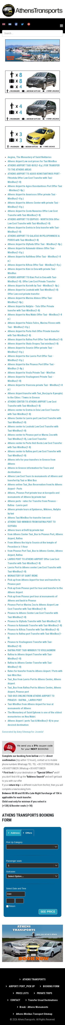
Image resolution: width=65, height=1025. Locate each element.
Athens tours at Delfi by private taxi (26, 530)
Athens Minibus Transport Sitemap (33, 1014)
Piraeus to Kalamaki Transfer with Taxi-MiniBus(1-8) (35, 625)
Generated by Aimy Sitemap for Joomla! (23, 731)
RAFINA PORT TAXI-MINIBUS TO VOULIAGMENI (31, 650)
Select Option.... (16, 876)
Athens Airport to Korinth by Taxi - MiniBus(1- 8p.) (33, 285)
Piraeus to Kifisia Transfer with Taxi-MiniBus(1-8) (33, 629)
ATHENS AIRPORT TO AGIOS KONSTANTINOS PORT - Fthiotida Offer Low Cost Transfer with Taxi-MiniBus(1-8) (34, 177)
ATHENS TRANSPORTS (34, 979)
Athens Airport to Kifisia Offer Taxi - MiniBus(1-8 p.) (34, 265)
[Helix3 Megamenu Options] (61, 25)
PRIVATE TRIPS (44, 993)
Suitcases (10, 871)
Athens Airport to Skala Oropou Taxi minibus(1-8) (33, 343)
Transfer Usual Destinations (43, 1000)
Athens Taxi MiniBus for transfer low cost (29, 517)
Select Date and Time (16, 888)
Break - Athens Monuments (34, 1007)
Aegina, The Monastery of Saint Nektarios (29, 157)
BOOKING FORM (50, 986)
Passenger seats (14, 861)
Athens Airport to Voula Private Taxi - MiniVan (31, 372)
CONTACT (15, 1000)
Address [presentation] (15, 833)
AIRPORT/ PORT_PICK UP (21, 986)
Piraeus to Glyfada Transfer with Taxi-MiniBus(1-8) (34, 621)
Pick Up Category (14, 842)
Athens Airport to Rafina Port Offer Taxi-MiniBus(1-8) (35, 339)
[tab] (14, 833)
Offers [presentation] (28, 833)
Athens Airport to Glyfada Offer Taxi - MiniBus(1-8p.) (35, 244)
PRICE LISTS (22, 993)
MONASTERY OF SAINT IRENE (23, 575)
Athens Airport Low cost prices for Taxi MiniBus (32, 161)
